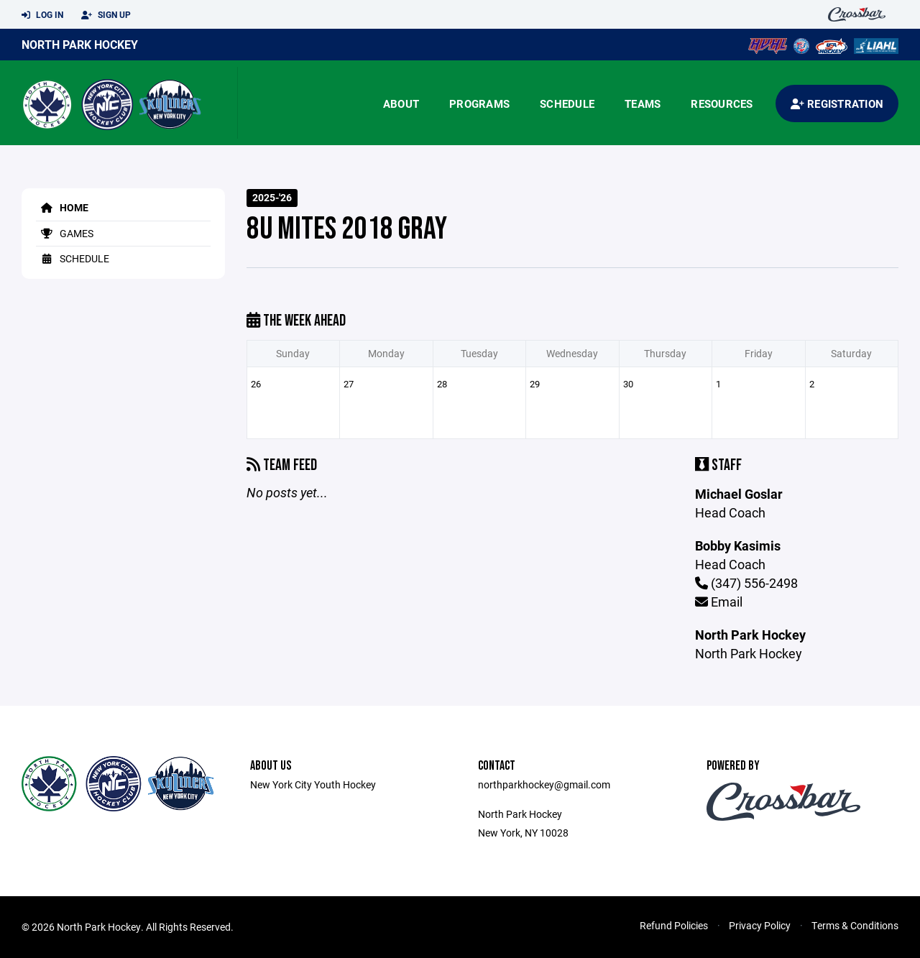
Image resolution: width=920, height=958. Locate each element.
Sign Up (106, 15)
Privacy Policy (760, 925)
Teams (643, 103)
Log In (42, 15)
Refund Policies (674, 925)
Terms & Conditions (854, 925)
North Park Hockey (80, 44)
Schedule (567, 103)
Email (718, 601)
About (401, 103)
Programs (479, 103)
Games (64, 233)
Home (62, 207)
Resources (722, 103)
